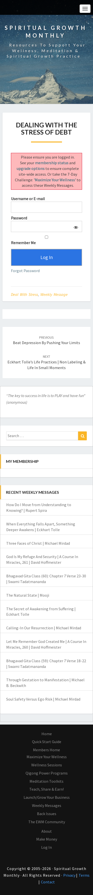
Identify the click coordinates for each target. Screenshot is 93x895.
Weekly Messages (46, 805)
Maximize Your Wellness (47, 756)
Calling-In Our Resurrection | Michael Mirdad (43, 627)
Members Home (46, 749)
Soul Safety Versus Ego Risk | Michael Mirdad (43, 699)
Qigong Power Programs (47, 773)
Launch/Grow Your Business (47, 797)
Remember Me (46, 240)
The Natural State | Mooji (27, 595)
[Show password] (75, 226)
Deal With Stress (24, 294)
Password (19, 217)
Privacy (69, 875)
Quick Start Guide (46, 741)
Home (46, 733)
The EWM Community (46, 821)
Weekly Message (54, 294)
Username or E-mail (28, 198)
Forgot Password (25, 270)
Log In (46, 847)
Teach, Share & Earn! (46, 789)
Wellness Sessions (46, 764)
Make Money (46, 839)
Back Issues (46, 813)
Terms (84, 875)
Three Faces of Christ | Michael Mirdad (38, 543)
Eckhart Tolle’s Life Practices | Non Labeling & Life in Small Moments (46, 362)
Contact (48, 881)
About (46, 831)
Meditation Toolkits (46, 781)
